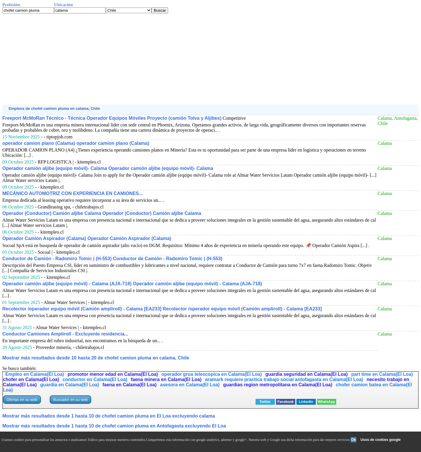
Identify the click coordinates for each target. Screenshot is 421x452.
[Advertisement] (177, 59)
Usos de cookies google (380, 440)
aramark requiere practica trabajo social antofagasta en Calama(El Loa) (284, 379)
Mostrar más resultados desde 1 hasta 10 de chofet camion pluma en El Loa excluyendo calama (108, 415)
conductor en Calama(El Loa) (95, 379)
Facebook (285, 402)
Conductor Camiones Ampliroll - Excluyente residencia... (65, 333)
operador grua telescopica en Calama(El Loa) (211, 374)
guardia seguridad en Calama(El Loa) (306, 374)
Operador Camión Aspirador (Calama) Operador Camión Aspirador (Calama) (86, 238)
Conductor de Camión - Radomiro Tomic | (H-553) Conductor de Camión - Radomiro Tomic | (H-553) (112, 258)
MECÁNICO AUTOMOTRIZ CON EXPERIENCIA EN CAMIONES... (72, 193)
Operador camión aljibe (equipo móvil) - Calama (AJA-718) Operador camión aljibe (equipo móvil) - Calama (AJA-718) (132, 283)
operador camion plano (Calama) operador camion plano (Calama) (75, 143)
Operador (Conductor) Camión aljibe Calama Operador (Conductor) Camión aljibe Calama (101, 213)
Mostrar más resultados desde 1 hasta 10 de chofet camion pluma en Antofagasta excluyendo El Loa (114, 425)
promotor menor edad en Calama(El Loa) (113, 374)
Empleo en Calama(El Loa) (34, 374)
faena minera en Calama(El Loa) (166, 379)
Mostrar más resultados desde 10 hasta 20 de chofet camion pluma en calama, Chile (95, 357)
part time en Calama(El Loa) (382, 374)
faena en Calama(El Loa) (130, 384)
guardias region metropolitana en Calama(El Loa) (277, 384)
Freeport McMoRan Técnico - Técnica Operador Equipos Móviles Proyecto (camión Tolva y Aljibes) (112, 118)
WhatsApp (326, 402)
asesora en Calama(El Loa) (190, 384)
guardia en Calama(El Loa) (69, 384)
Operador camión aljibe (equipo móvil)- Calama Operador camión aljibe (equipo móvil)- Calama (107, 168)
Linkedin (306, 402)
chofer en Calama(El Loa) (31, 379)
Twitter (265, 402)
